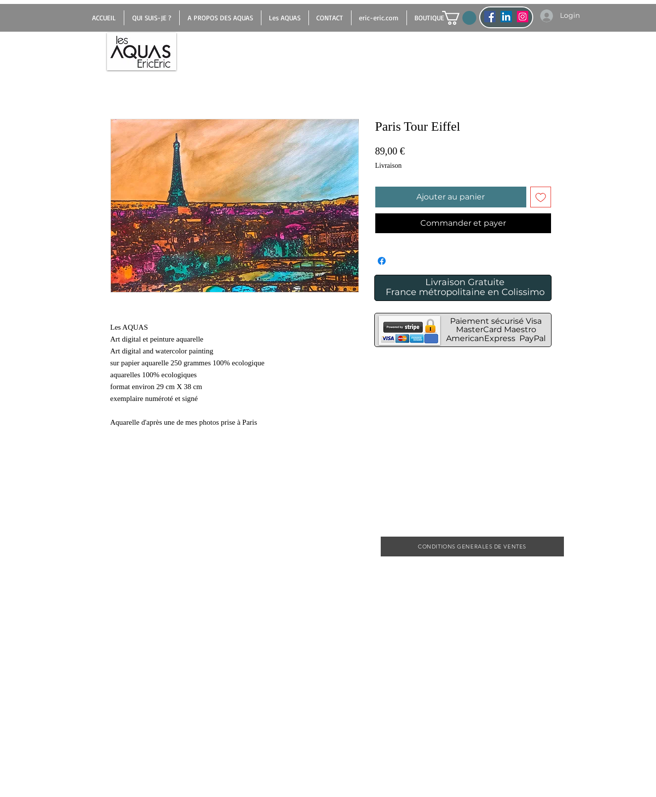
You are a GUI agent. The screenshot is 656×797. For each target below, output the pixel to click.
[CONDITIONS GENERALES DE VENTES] (472, 546)
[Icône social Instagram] (522, 16)
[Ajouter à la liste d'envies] (540, 197)
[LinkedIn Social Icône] (506, 16)
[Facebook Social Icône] (490, 16)
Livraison (388, 165)
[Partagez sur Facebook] (382, 261)
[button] (459, 18)
